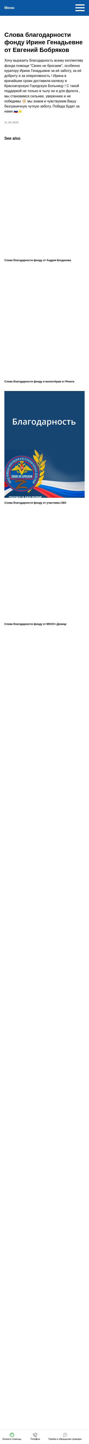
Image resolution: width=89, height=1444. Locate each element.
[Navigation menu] (80, 7)
